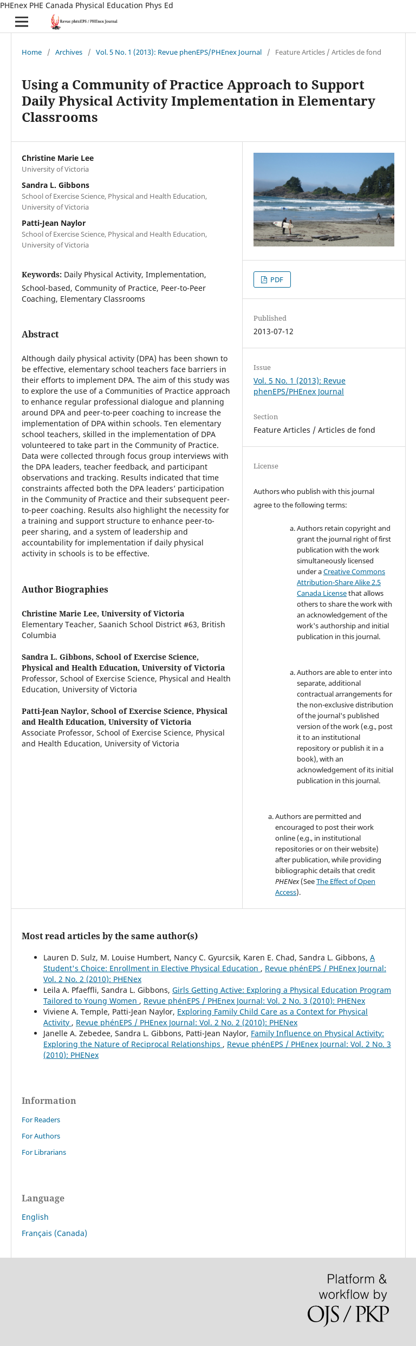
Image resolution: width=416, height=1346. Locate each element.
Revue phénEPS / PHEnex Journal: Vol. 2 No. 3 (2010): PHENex (254, 1001)
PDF (276, 279)
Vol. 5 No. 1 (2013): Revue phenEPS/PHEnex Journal (179, 52)
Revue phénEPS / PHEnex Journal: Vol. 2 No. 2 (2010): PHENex (186, 1022)
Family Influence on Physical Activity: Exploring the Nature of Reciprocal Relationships (213, 1038)
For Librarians (44, 1152)
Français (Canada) (54, 1233)
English (35, 1217)
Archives (68, 52)
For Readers (41, 1119)
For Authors (41, 1136)
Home (32, 52)
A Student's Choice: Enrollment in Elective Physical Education (209, 962)
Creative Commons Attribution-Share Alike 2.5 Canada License (341, 582)
